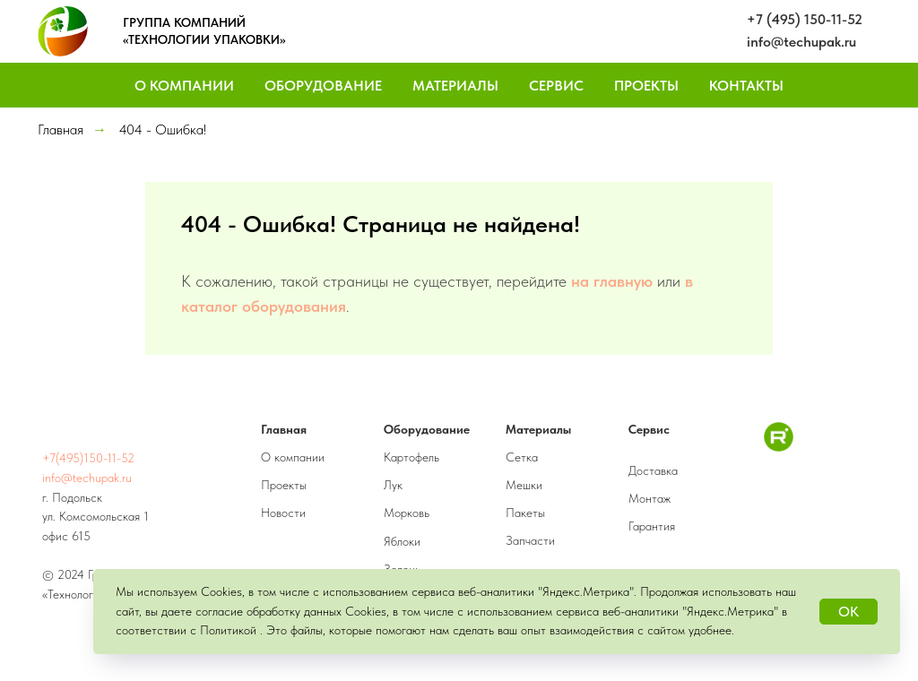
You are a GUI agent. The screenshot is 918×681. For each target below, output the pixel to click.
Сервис (556, 85)
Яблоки (402, 541)
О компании (293, 457)
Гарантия (651, 526)
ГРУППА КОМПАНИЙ (184, 22)
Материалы (455, 85)
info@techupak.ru (801, 41)
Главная (60, 129)
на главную (612, 281)
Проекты (646, 85)
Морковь (406, 512)
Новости (283, 512)
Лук (393, 485)
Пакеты (525, 512)
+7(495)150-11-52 (88, 458)
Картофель (411, 457)
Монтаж (649, 498)
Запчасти (530, 540)
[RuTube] (778, 446)
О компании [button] (184, 85)
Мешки (524, 485)
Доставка (653, 470)
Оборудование (323, 85)
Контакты (746, 85)
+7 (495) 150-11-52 (804, 19)
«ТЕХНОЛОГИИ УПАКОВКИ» (204, 39)
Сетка (522, 457)
